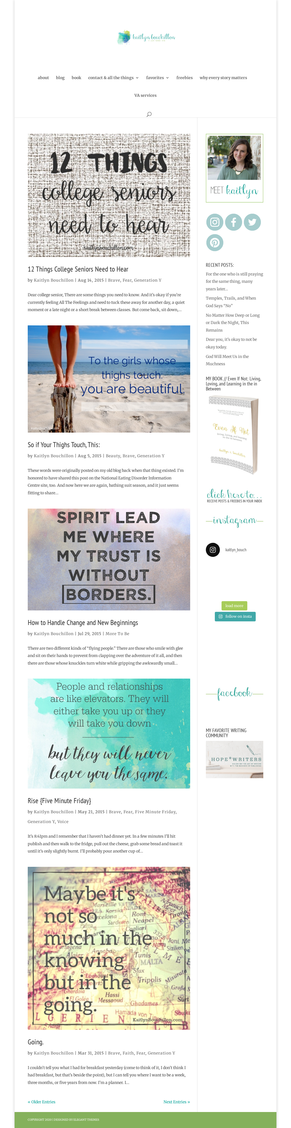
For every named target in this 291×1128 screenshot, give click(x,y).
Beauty (113, 455)
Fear (127, 280)
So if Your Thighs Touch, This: (64, 444)
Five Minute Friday (155, 811)
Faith (128, 1053)
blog (60, 78)
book (76, 78)
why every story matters (223, 78)
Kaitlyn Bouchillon (54, 280)
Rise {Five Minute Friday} (59, 800)
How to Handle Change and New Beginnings (83, 622)
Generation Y (148, 280)
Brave (114, 280)
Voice (63, 821)
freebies (184, 78)
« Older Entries (41, 1101)
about (43, 78)
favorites (155, 78)
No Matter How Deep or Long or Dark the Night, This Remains (233, 323)
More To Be (117, 633)
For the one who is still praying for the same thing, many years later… (234, 281)
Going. (36, 1041)
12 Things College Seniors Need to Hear (78, 269)
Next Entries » (177, 1101)
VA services (145, 95)
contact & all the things (111, 78)
